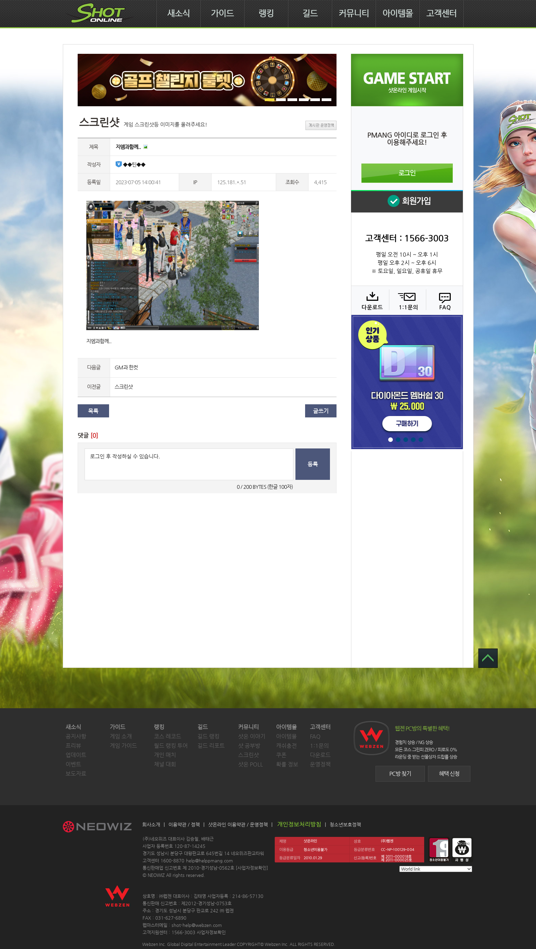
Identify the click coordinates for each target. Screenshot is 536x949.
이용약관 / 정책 (184, 824)
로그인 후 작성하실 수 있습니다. (189, 464)
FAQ (443, 300)
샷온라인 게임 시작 (407, 80)
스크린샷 (124, 386)
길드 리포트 (211, 745)
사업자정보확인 (251, 867)
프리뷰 (73, 745)
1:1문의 (319, 745)
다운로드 (369, 300)
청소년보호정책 (345, 824)
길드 (310, 13)
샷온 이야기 (251, 736)
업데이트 (76, 755)
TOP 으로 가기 (488, 658)
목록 (93, 411)
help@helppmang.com (209, 860)
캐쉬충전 (286, 745)
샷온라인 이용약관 (226, 824)
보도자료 (76, 773)
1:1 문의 (406, 300)
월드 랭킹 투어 (171, 745)
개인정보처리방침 (299, 824)
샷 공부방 (249, 745)
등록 (313, 464)
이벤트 (73, 764)
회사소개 (151, 824)
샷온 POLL (250, 764)
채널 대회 (165, 764)
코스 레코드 (167, 736)
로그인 (407, 173)
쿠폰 (281, 755)
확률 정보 (287, 764)
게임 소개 (121, 736)
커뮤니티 (354, 13)
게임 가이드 (123, 745)
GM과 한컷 (126, 367)
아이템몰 (397, 13)
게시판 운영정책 (321, 125)
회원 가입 (407, 201)
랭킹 (266, 13)
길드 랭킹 (208, 736)
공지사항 (76, 736)
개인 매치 (165, 755)
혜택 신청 (449, 773)
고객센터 (441, 13)
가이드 (222, 13)
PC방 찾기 (400, 773)
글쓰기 (321, 411)
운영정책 (320, 764)
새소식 (178, 13)
